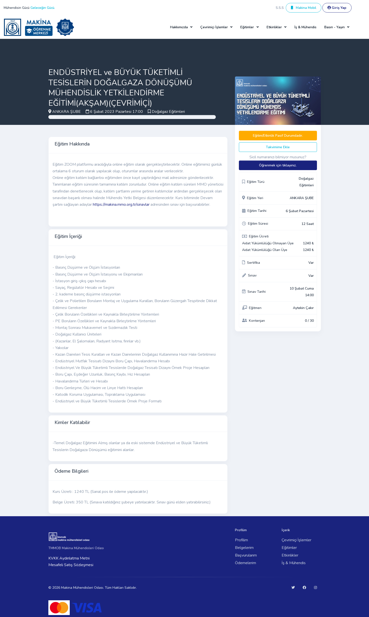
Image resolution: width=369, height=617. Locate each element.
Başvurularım (246, 555)
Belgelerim (244, 547)
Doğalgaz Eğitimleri (168, 111)
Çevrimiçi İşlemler (296, 540)
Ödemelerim (245, 563)
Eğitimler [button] (247, 27)
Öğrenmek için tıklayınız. (278, 165)
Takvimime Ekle (278, 147)
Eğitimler (289, 547)
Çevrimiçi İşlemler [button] (214, 27)
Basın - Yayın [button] (334, 27)
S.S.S (280, 7)
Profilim (241, 540)
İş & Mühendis (305, 27)
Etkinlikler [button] (274, 27)
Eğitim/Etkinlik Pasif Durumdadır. (278, 135)
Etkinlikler (290, 555)
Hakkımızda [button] (179, 27)
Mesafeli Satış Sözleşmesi (70, 565)
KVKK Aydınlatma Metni (69, 558)
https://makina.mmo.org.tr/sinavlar (121, 204)
